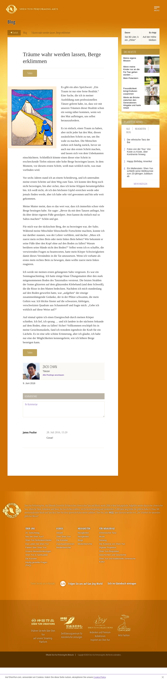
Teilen (29, 73)
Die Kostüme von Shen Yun (112, 556)
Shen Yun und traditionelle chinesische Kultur (117, 572)
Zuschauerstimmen (65, 556)
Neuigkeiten (140, 128)
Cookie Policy (99, 677)
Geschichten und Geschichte (112, 567)
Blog (25, 32)
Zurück (13, 33)
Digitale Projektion (107, 560)
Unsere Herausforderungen (38, 563)
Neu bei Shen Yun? (34, 549)
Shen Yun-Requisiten (109, 563)
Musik (102, 549)
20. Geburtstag (32, 545)
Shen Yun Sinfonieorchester (38, 552)
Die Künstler (31, 571)
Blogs (80, 552)
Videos (59, 540)
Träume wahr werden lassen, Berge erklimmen (50, 32)
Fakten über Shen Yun (35, 560)
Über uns (30, 540)
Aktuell (59, 545)
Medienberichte (63, 560)
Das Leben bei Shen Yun (37, 556)
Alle (128, 128)
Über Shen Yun (63, 549)
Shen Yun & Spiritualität (36, 567)
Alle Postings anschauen (53, 387)
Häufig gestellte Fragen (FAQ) (36, 576)
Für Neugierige (107, 540)
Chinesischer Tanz (107, 545)
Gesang (103, 552)
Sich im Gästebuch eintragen (122, 596)
